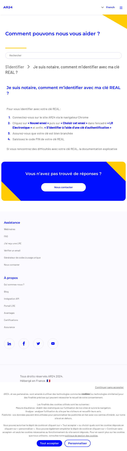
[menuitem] (110, 7)
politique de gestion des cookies (81, 435)
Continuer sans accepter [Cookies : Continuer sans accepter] (109, 387)
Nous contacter (63, 187)
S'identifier (14, 66)
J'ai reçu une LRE (12, 243)
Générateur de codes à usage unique (22, 257)
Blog (6, 291)
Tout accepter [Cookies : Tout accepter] (49, 443)
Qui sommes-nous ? (14, 284)
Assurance (9, 327)
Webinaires (9, 229)
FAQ (6, 236)
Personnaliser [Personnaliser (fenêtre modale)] (77, 443)
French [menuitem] (110, 7)
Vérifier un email (12, 250)
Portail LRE (9, 305)
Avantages (9, 312)
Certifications (11, 320)
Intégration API (11, 298)
